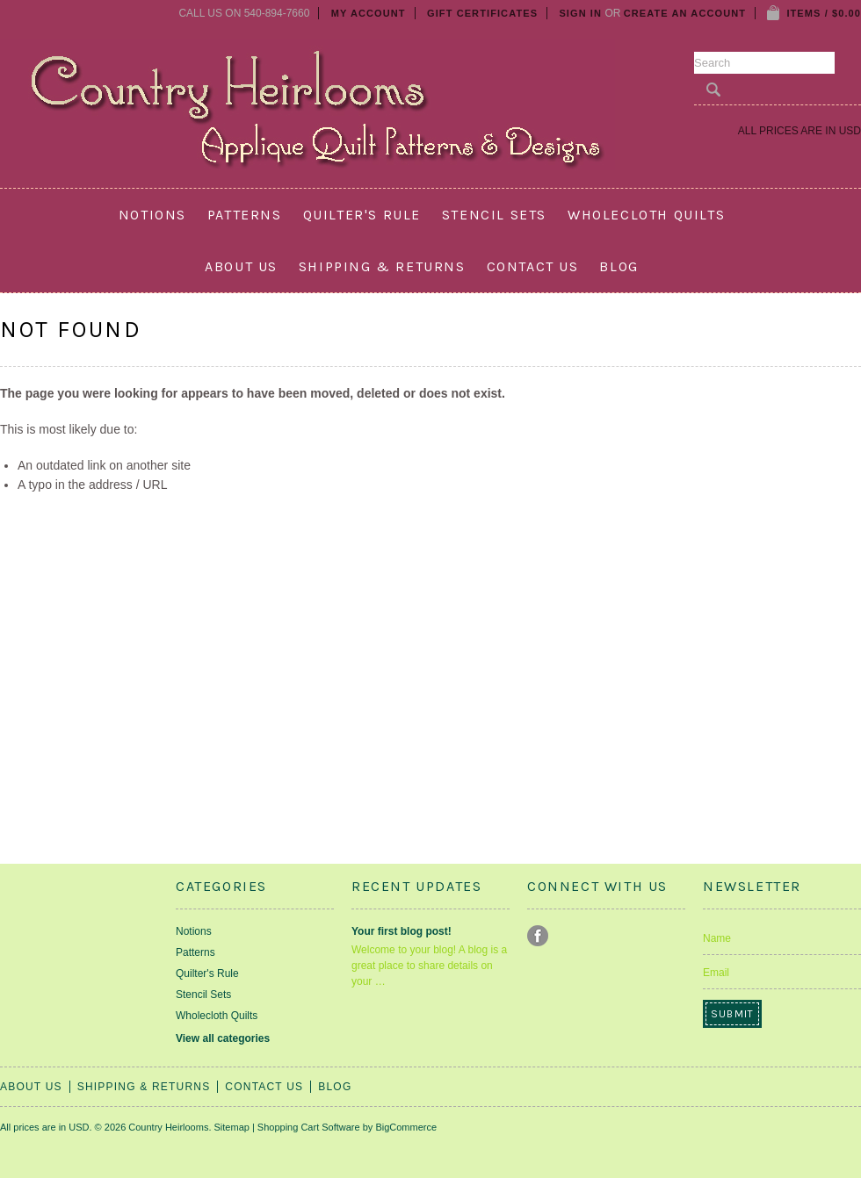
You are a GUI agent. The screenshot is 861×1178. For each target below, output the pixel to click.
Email (716, 972)
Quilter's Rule (362, 214)
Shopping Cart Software (308, 1127)
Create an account (685, 13)
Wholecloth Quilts (646, 214)
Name (717, 938)
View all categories (223, 1038)
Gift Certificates (482, 13)
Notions (152, 214)
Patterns (244, 214)
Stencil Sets (494, 214)
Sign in (580, 13)
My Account (368, 13)
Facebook (538, 936)
